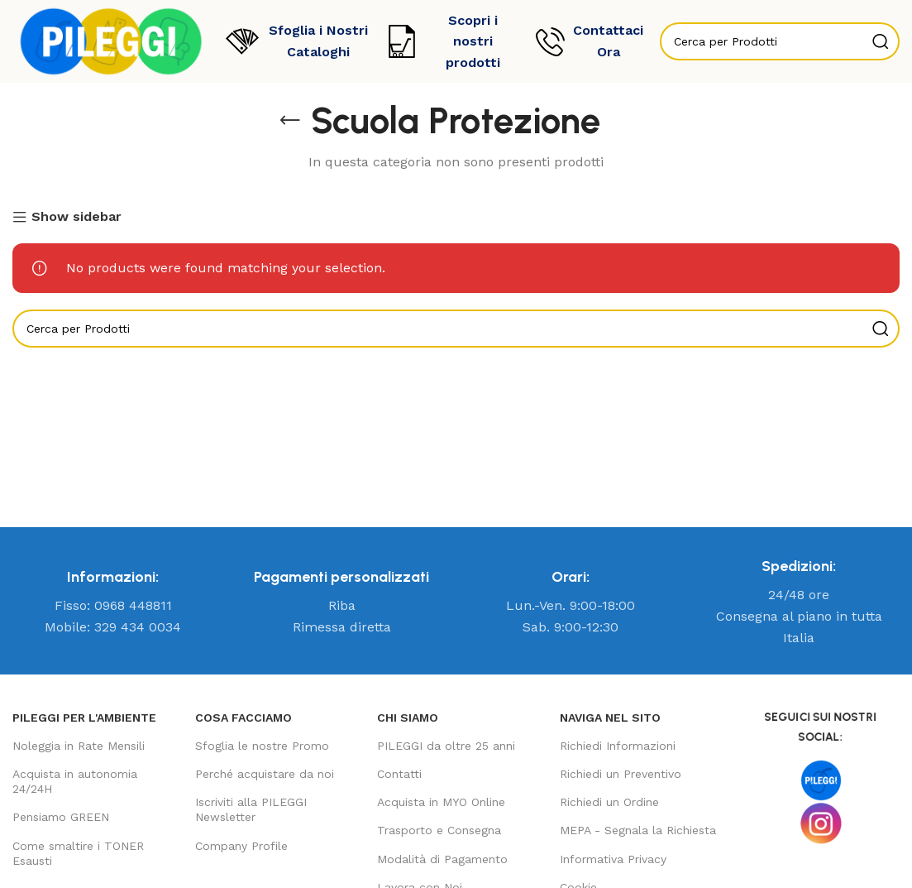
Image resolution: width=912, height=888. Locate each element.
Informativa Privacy (613, 859)
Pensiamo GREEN (60, 816)
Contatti (399, 773)
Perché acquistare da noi (264, 773)
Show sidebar (76, 217)
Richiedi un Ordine (609, 802)
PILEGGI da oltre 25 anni (446, 745)
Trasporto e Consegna (439, 830)
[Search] (456, 329)
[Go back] (290, 120)
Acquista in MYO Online (441, 802)
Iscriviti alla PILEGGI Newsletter (251, 809)
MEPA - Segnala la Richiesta (638, 830)
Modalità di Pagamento (442, 859)
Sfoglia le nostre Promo (262, 745)
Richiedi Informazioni (618, 745)
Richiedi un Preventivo (620, 773)
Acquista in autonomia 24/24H (74, 781)
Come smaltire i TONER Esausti (78, 853)
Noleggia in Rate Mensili (78, 745)
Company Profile (241, 845)
